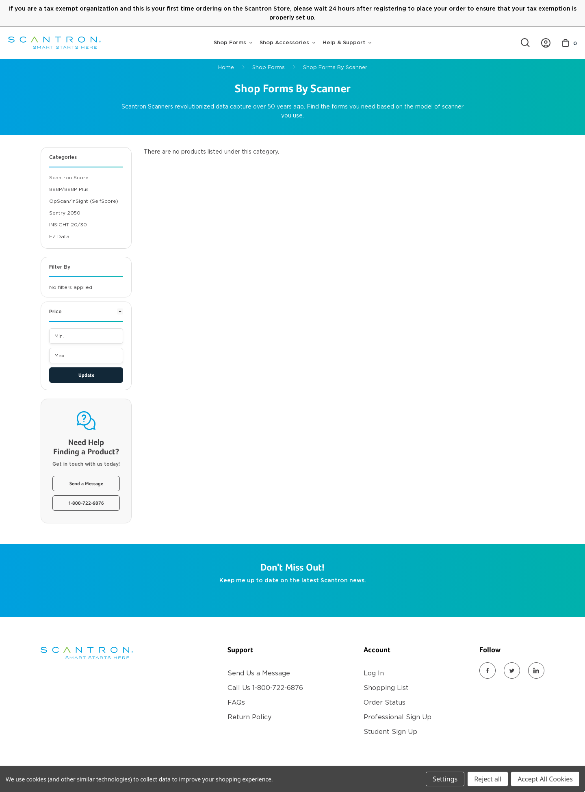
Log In (374, 673)
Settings (445, 779)
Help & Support (347, 42)
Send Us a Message (259, 673)
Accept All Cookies (545, 779)
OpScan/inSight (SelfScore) (83, 201)
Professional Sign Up (397, 717)
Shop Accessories (287, 42)
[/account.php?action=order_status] (545, 43)
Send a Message (86, 484)
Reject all (487, 779)
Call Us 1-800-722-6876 (265, 688)
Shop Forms (233, 42)
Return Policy (249, 717)
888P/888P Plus (69, 189)
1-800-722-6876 (86, 503)
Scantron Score (69, 177)
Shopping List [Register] (386, 688)
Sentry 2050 (64, 213)
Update (86, 375)
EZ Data (59, 236)
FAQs (236, 702)
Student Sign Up (390, 732)
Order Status (384, 702)
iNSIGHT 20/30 (68, 224)
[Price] (86, 315)
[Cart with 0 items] (569, 43)
